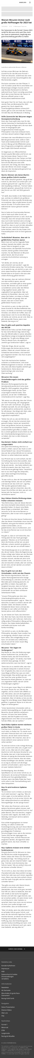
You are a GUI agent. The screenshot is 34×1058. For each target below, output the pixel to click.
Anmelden (22, 2)
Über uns (4, 1013)
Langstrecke (5, 1033)
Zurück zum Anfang (16, 949)
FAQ (2, 1016)
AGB (2, 971)
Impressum (5, 969)
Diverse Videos (6, 1010)
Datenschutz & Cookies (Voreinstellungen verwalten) (9, 976)
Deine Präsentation (8, 1007)
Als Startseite (5, 990)
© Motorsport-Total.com (20, 26)
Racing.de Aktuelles (8, 1036)
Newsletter (5, 987)
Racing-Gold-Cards (7, 998)
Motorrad (4, 1027)
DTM (3, 1030)
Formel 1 (4, 1025)
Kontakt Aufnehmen (8, 966)
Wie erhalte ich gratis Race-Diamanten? (10, 994)
